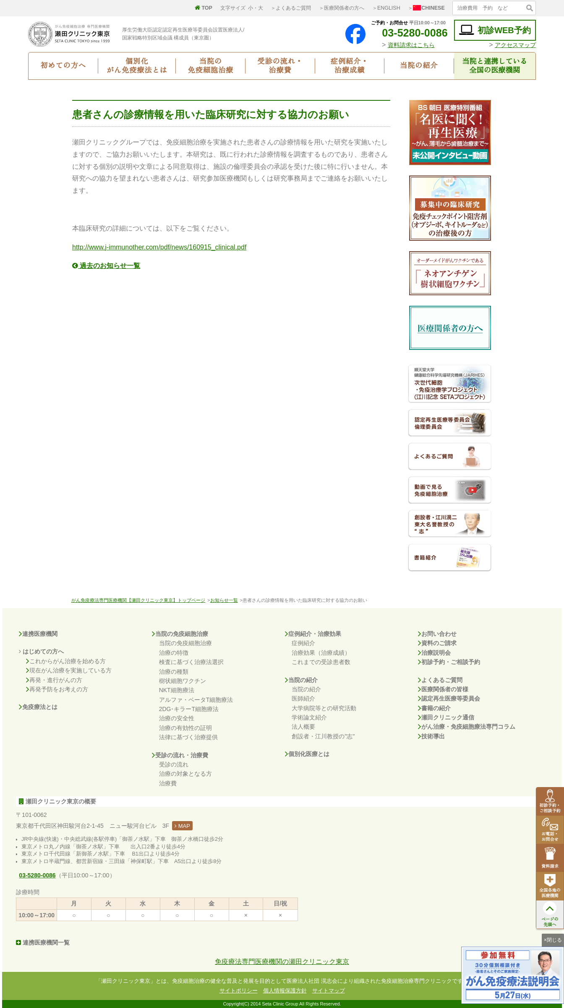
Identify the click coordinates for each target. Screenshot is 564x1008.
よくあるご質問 (440, 680)
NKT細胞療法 (176, 690)
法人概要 (303, 726)
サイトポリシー (238, 990)
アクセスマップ (515, 45)
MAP (182, 826)
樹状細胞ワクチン (182, 680)
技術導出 (431, 736)
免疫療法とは (38, 706)
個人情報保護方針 (285, 990)
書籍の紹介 (434, 708)
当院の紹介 (419, 66)
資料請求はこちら (411, 45)
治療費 (168, 783)
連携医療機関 (38, 633)
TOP (203, 8)
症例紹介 (303, 643)
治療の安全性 (176, 718)
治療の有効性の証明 (185, 727)
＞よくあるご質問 (291, 8)
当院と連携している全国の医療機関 (494, 66)
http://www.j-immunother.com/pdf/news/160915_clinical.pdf (159, 247)
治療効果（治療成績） (321, 652)
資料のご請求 (437, 643)
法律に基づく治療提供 (188, 737)
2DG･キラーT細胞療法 (189, 709)
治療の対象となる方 (185, 773)
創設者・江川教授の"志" (323, 736)
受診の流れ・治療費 (280, 66)
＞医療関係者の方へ (341, 8)
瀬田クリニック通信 (446, 717)
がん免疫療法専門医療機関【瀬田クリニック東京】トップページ (138, 600)
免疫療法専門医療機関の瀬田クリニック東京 (282, 961)
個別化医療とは (307, 754)
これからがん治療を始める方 (66, 661)
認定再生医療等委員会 (449, 698)
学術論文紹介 (309, 717)
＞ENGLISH (386, 8)
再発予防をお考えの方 (57, 689)
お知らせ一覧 (224, 600)
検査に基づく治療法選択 (191, 662)
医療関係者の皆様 (443, 689)
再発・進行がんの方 (54, 680)
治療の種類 (173, 671)
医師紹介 (303, 698)
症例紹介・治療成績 (350, 66)
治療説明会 (434, 652)
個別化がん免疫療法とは (137, 66)
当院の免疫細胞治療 (210, 66)
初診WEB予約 (495, 30)
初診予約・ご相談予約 (449, 662)
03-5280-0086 (408, 33)
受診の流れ (173, 764)
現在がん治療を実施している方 (69, 670)
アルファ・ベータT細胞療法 (196, 699)
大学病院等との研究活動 (324, 708)
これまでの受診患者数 (321, 662)
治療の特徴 (173, 652)
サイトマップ (328, 990)
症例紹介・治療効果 (313, 633)
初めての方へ (63, 66)
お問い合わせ (437, 633)
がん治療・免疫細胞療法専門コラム (466, 726)
